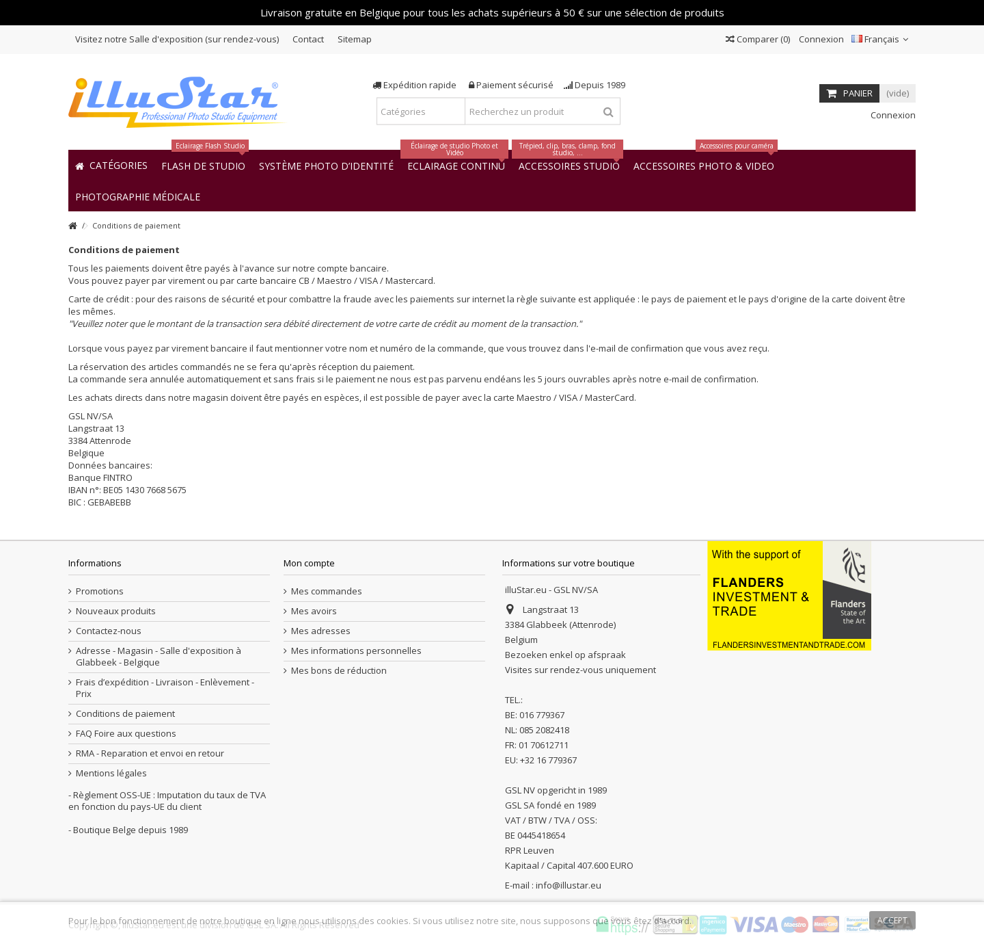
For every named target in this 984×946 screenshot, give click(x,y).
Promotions (100, 591)
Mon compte (309, 563)
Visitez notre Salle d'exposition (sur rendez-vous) (177, 39)
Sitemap (355, 39)
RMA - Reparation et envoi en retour (150, 753)
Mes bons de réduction (339, 670)
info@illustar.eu (568, 885)
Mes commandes (326, 591)
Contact (308, 39)
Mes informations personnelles (356, 651)
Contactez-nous (108, 631)
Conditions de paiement (125, 714)
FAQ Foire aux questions (126, 733)
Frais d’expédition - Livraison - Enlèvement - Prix (165, 688)
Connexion (820, 39)
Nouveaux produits (116, 611)
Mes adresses (321, 631)
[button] (137, 196)
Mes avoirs (314, 611)
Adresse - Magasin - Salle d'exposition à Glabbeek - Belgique (158, 656)
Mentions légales (111, 773)
